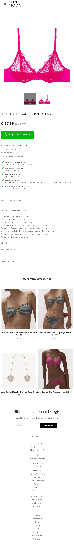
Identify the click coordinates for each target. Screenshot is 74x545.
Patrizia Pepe (37, 532)
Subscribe (48, 425)
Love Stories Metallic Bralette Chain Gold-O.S (21, 392)
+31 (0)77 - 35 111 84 (14, 168)
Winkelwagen (37, 503)
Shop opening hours (37, 458)
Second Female (37, 519)
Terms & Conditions (37, 474)
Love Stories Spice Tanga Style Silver (55, 333)
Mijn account (37, 500)
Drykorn (37, 526)
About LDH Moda (37, 467)
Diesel (37, 522)
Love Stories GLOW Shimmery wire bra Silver (21, 333)
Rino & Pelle (37, 539)
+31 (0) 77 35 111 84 (37, 450)
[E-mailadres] (22, 425)
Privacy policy (37, 477)
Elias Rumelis (37, 536)
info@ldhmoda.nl (37, 447)
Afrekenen (37, 507)
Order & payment (37, 481)
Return (37, 488)
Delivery (37, 484)
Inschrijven (37, 510)
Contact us (37, 491)
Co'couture (37, 529)
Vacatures (37, 470)
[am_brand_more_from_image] (19, 307)
